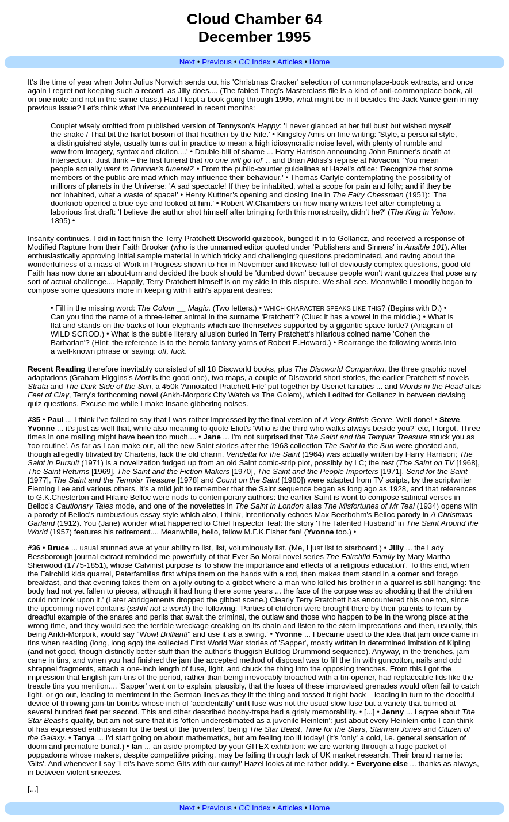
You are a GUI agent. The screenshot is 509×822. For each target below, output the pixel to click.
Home (319, 62)
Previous (217, 62)
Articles (290, 62)
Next (187, 62)
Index (255, 62)
